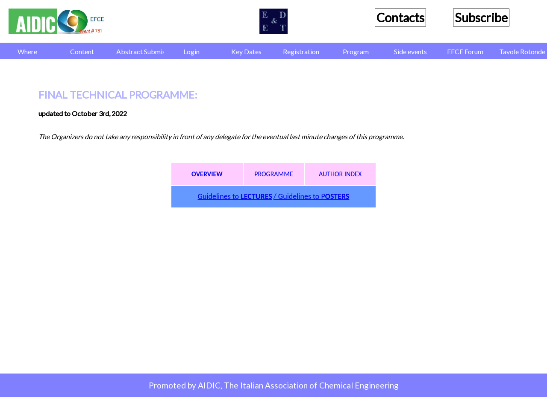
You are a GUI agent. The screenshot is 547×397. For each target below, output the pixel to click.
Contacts (400, 17)
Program (356, 51)
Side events (410, 51)
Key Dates (246, 51)
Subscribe (481, 17)
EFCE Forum (465, 51)
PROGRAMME (273, 174)
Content (82, 51)
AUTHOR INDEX (340, 174)
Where (27, 51)
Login (191, 51)
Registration (301, 51)
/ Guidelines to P (312, 196)
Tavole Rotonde (522, 51)
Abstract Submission (140, 51)
